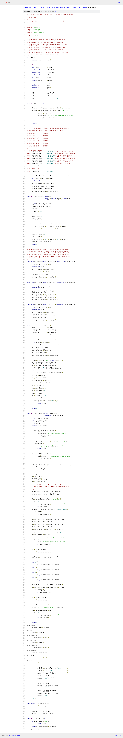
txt (116, 735)
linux (34, 8)
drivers (74, 8)
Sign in (119, 2)
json (120, 735)
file (55, 11)
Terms (18, 735)
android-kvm (27, 8)
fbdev (85, 8)
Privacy (14, 735)
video (79, 8)
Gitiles (9, 735)
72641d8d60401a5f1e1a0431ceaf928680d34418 (53, 8)
